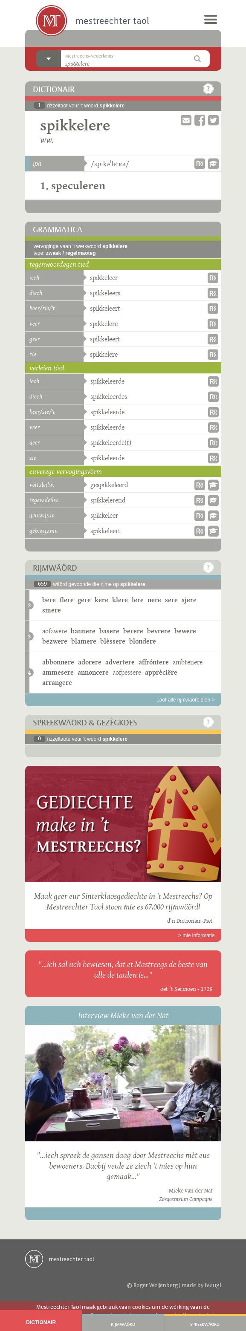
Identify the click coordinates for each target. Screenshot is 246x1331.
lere (138, 600)
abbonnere (58, 662)
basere (109, 631)
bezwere (54, 641)
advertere (120, 662)
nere (154, 600)
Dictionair (41, 1322)
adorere (89, 662)
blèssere (112, 641)
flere (67, 600)
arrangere (57, 682)
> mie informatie (196, 935)
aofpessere (127, 672)
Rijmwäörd (123, 1324)
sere (171, 600)
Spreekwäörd (205, 1324)
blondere (142, 641)
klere (120, 600)
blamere (83, 641)
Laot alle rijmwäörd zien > (185, 700)
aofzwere (54, 631)
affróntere (154, 662)
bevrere (159, 631)
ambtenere (188, 662)
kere (101, 600)
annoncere (93, 672)
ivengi (213, 1285)
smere (51, 610)
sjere (189, 600)
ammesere (58, 672)
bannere (83, 631)
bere (49, 600)
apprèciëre (161, 672)
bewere (185, 631)
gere (84, 600)
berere (133, 631)
